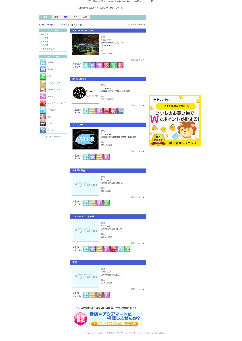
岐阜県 (50, 25)
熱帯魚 (50, 62)
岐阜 (66, 17)
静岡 (75, 17)
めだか (50, 123)
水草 (49, 76)
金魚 (49, 117)
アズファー (77, 124)
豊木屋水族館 (78, 170)
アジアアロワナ (53, 83)
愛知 (56, 17)
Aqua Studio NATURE (83, 30)
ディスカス (52, 110)
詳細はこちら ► (138, 60)
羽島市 (45, 45)
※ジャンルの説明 (54, 136)
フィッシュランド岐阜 (83, 216)
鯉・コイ (51, 130)
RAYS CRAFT (79, 79)
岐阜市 (45, 34)
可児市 (45, 38)
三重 (85, 17)
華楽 (74, 262)
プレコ (50, 96)
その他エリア (48, 48)
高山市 (45, 41)
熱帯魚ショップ (63, 16)
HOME (42, 25)
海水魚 (50, 69)
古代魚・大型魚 (53, 89)
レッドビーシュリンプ (56, 103)
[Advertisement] (174, 28)
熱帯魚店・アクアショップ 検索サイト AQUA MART (130, 333)
